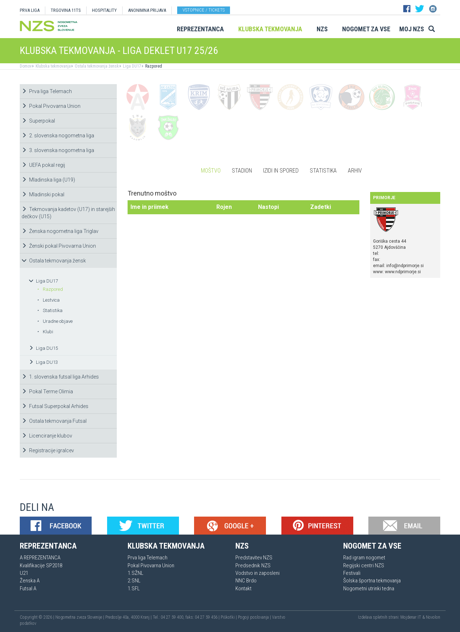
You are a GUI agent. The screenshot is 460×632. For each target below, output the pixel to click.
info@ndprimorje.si (405, 265)
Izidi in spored (281, 170)
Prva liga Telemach (47, 91)
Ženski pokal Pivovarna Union (59, 246)
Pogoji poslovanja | (255, 617)
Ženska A (30, 580)
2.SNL (134, 580)
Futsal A (28, 588)
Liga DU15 (43, 348)
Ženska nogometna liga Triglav (60, 231)
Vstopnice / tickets (204, 10)
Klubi (45, 331)
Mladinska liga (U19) (48, 180)
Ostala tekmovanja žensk (96, 66)
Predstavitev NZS (253, 557)
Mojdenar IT (410, 617)
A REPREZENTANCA (40, 557)
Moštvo (211, 170)
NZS (322, 29)
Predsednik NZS (253, 565)
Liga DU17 (131, 66)
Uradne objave (55, 321)
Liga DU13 (43, 362)
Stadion (242, 170)
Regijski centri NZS (363, 565)
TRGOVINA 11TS (66, 10)
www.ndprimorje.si (403, 271)
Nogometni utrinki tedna (368, 588)
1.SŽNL (135, 573)
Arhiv (355, 170)
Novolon (433, 617)
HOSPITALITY (104, 10)
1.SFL (134, 588)
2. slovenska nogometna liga (58, 135)
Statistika (50, 310)
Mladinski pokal (43, 194)
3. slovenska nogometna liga (58, 150)
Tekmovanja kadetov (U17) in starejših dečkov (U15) (68, 212)
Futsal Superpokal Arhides (55, 406)
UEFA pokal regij (43, 165)
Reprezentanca (200, 29)
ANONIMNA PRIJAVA (147, 10)
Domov (26, 66)
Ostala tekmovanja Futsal (54, 421)
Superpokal (38, 121)
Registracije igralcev (48, 450)
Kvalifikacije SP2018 (41, 565)
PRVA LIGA (30, 10)
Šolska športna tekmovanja (372, 580)
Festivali (351, 573)
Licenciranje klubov (47, 436)
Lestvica (48, 300)
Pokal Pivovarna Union (51, 106)
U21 (24, 573)
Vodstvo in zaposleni (257, 573)
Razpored (153, 66)
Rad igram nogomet (364, 557)
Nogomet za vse (366, 29)
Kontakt (243, 588)
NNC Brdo (246, 580)
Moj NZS (411, 29)
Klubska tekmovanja (270, 29)
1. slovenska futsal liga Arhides (60, 377)
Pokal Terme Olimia (47, 391)
